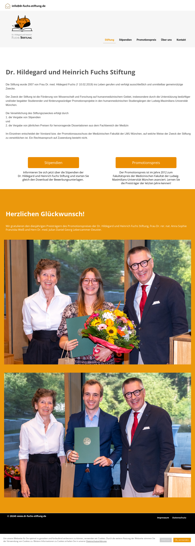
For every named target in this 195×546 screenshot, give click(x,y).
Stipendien (125, 39)
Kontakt (181, 39)
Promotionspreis (146, 39)
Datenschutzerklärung (96, 541)
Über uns (166, 39)
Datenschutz (179, 517)
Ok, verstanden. (182, 539)
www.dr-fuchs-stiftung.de (31, 516)
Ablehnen (165, 539)
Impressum (163, 517)
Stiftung (109, 39)
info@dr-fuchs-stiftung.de (28, 6)
